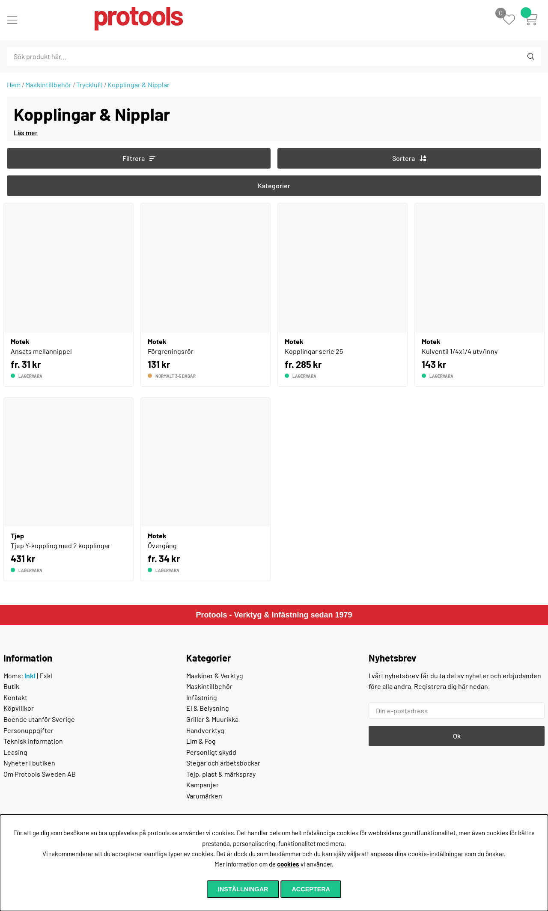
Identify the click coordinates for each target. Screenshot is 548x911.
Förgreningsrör (171, 351)
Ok (457, 736)
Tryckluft (89, 84)
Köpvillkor (18, 708)
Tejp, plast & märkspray (221, 774)
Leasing (15, 752)
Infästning (201, 697)
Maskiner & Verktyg (214, 675)
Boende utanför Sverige (39, 719)
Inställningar (243, 889)
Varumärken (204, 796)
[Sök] (53, 56)
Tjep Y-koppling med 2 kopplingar (60, 545)
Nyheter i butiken (29, 763)
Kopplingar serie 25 (314, 351)
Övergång (162, 545)
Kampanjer (202, 784)
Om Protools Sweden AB (39, 774)
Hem (14, 84)
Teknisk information (33, 741)
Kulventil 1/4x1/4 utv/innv (460, 351)
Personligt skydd (211, 752)
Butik (11, 686)
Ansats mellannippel (41, 351)
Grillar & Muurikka (212, 719)
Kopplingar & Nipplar (138, 84)
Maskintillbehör (48, 84)
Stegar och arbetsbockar (223, 763)
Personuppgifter (28, 730)
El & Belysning (207, 708)
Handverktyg (205, 730)
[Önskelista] (513, 20)
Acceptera (311, 889)
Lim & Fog (201, 741)
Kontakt (15, 697)
